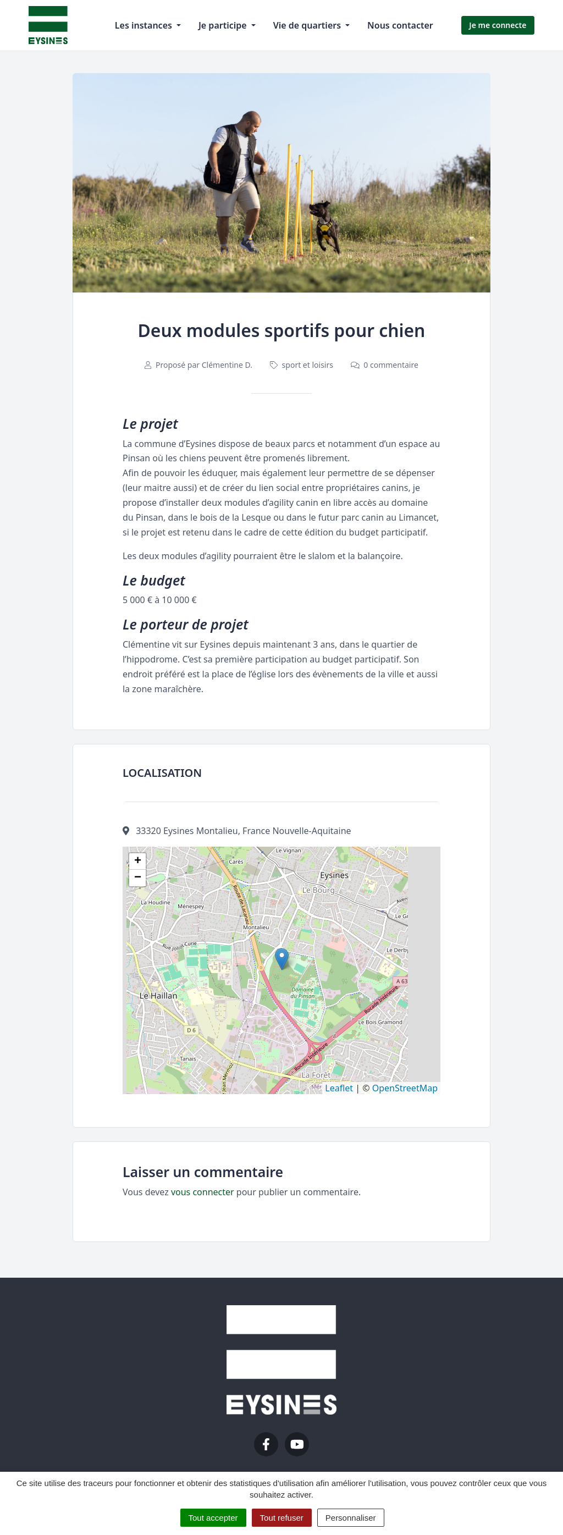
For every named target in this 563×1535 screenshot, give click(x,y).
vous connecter (202, 1192)
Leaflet (339, 1088)
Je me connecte (497, 25)
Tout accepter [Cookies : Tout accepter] (213, 1517)
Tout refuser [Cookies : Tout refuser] (281, 1517)
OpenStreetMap (405, 1088)
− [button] (137, 878)
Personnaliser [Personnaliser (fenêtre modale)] (350, 1517)
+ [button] (137, 861)
